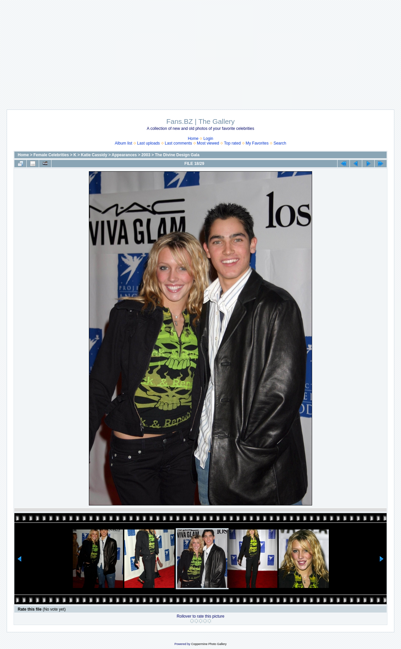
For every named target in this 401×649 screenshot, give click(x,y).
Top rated (232, 143)
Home (193, 138)
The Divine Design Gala (177, 155)
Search (279, 143)
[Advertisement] (200, 51)
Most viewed (208, 143)
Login (208, 138)
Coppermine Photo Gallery (209, 644)
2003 (145, 155)
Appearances (124, 155)
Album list (123, 143)
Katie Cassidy (94, 155)
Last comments (178, 143)
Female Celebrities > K (54, 155)
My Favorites (257, 143)
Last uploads (148, 143)
